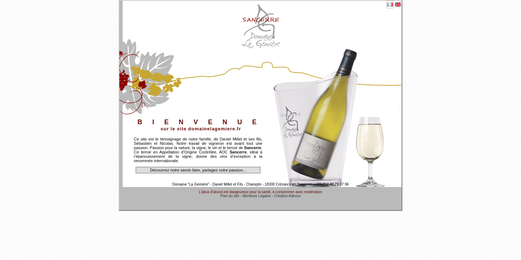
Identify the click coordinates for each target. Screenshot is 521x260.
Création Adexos (287, 196)
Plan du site (229, 196)
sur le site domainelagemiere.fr (201, 128)
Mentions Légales (256, 196)
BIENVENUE (202, 122)
